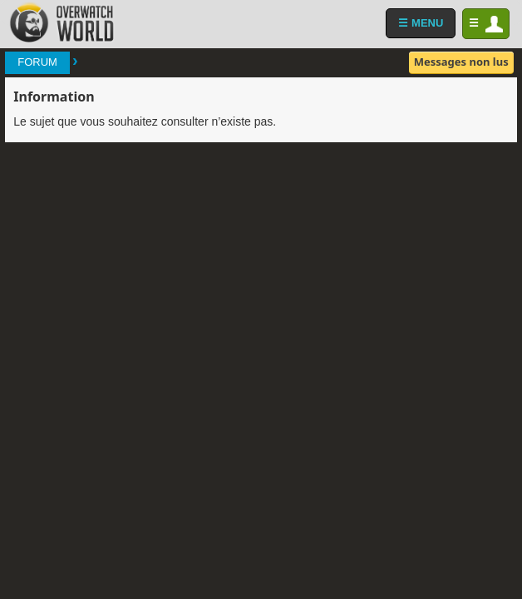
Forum (37, 62)
